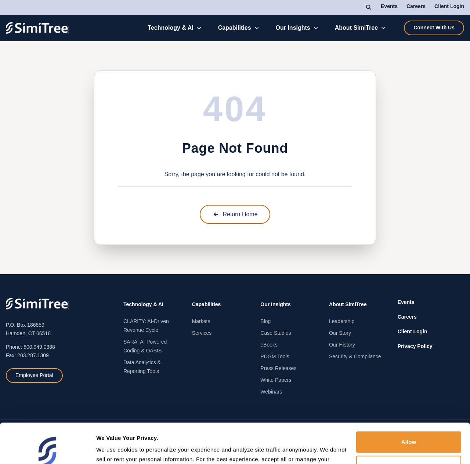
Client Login (449, 6)
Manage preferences (123, 449)
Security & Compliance (355, 356)
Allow (408, 402)
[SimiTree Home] (37, 28)
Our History (342, 345)
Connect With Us (434, 27)
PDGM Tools (274, 356)
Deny (408, 426)
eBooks (269, 345)
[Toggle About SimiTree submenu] (383, 28)
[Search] (369, 7)
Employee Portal (34, 375)
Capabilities (234, 28)
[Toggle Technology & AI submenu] (199, 28)
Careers (416, 6)
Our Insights (293, 28)
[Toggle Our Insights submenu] (316, 28)
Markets (201, 321)
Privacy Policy (415, 346)
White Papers (275, 380)
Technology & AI (170, 28)
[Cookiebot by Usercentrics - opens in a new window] (47, 449)
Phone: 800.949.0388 (30, 347)
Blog (265, 321)
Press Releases (278, 368)
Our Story (340, 333)
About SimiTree (356, 28)
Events (389, 6)
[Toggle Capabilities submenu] (257, 28)
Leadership (341, 321)
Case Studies (275, 333)
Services (202, 333)
